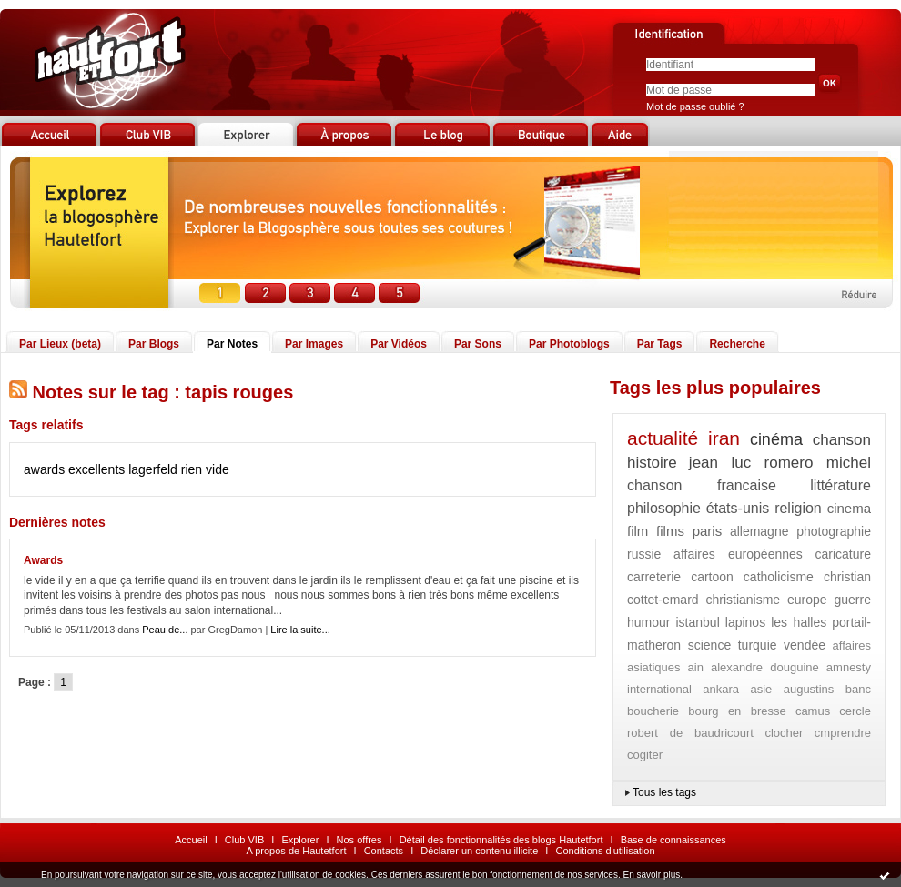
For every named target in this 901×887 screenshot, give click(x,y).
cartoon (712, 576)
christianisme (742, 599)
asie (761, 689)
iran (724, 438)
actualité (662, 438)
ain (696, 667)
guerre (853, 599)
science (709, 645)
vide (217, 469)
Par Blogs (153, 344)
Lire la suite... (299, 629)
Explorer (300, 839)
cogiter (645, 754)
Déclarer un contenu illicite (479, 850)
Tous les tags (664, 792)
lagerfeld (152, 469)
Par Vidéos (398, 344)
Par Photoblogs (569, 344)
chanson (842, 440)
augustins (809, 689)
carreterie (654, 576)
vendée (804, 645)
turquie (757, 645)
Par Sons (477, 344)
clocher (783, 733)
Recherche (736, 344)
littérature (840, 485)
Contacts (383, 850)
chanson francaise (701, 485)
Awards (43, 560)
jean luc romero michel (780, 462)
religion (798, 508)
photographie (833, 531)
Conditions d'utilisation (604, 850)
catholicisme (779, 576)
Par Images (314, 344)
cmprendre (843, 733)
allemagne (759, 531)
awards (44, 469)
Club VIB (244, 839)
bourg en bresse (737, 711)
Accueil (191, 839)
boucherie (653, 711)
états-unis (737, 508)
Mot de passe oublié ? (695, 106)
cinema (849, 508)
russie (644, 554)
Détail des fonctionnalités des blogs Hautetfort (501, 839)
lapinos (745, 622)
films (670, 531)
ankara (721, 689)
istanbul (697, 622)
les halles (798, 622)
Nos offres (359, 839)
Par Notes (232, 344)
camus (812, 711)
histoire (652, 462)
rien (191, 469)
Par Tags (660, 344)
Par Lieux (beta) (60, 344)
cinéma (776, 439)
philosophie (664, 508)
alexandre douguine (765, 667)
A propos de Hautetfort (296, 850)
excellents (96, 469)
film (637, 531)
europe (807, 599)
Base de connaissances (673, 839)
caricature (843, 554)
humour (648, 622)
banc (858, 689)
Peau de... (164, 629)
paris (708, 531)
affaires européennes (738, 554)
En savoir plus (651, 875)
